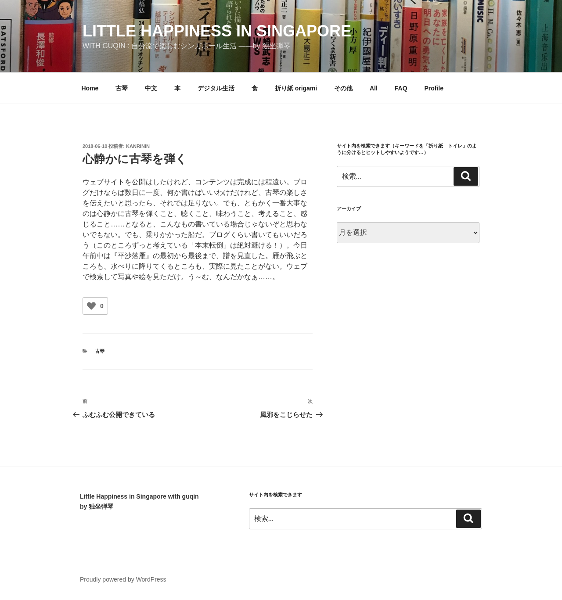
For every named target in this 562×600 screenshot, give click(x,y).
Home (90, 88)
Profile (433, 88)
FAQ (401, 88)
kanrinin (138, 146)
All (374, 88)
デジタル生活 (216, 88)
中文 (151, 88)
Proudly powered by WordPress (123, 579)
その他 (343, 88)
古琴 (121, 88)
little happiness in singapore (217, 31)
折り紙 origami (296, 88)
